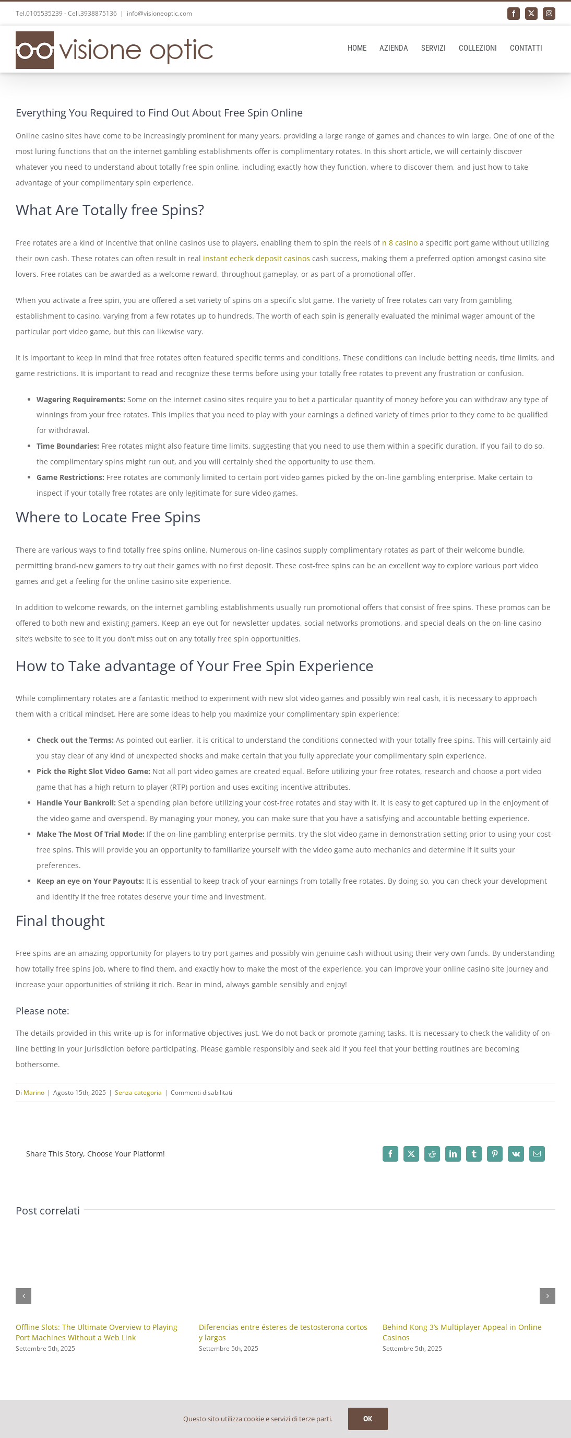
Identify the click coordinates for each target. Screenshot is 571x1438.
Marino (33, 1092)
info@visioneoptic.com (159, 13)
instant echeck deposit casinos (256, 258)
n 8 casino (400, 243)
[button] (23, 1296)
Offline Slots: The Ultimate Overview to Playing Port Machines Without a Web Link (96, 1332)
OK (368, 1418)
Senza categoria (138, 1092)
